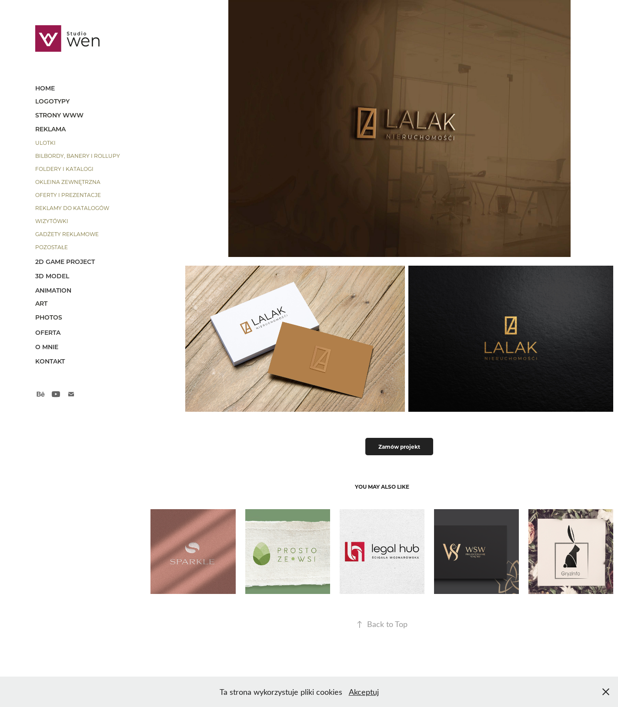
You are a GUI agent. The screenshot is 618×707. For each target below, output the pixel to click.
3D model (52, 276)
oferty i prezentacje (68, 194)
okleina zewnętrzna (67, 181)
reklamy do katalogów (72, 207)
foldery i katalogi (64, 168)
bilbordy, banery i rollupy (77, 155)
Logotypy (52, 101)
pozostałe (51, 246)
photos (48, 317)
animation (53, 290)
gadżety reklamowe (67, 233)
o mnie (46, 347)
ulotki (45, 142)
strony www (59, 115)
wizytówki (51, 220)
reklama (50, 129)
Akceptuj (364, 692)
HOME (45, 88)
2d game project (65, 261)
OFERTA (47, 332)
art (41, 303)
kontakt (50, 361)
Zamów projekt (399, 446)
